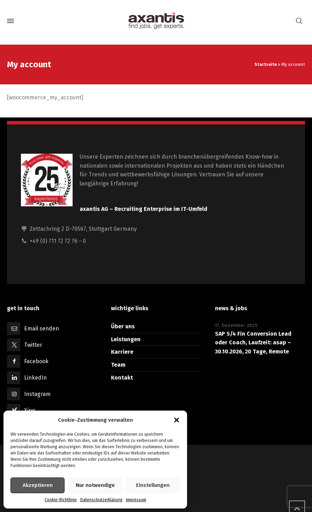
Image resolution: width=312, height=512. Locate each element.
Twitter (33, 345)
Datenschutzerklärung (101, 499)
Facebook (36, 361)
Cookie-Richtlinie (61, 499)
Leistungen (126, 339)
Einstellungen (153, 485)
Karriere (122, 352)
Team (118, 364)
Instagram (37, 394)
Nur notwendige (95, 485)
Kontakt (122, 377)
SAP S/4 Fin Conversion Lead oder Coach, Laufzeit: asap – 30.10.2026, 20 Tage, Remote (253, 342)
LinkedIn (35, 377)
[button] (176, 420)
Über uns (123, 326)
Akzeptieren (38, 485)
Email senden (41, 328)
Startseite (265, 64)
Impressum (136, 499)
